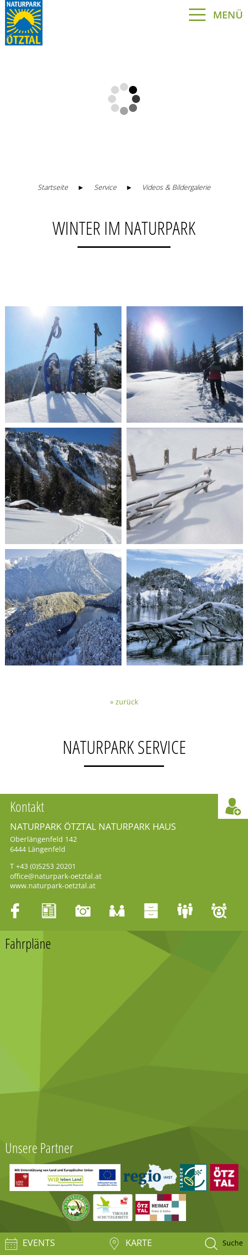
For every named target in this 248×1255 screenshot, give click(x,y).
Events (30, 1244)
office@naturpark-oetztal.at (56, 876)
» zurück (124, 701)
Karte (130, 1244)
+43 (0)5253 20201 (46, 866)
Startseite (53, 187)
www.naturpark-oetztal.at (53, 885)
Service (105, 187)
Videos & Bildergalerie (176, 187)
